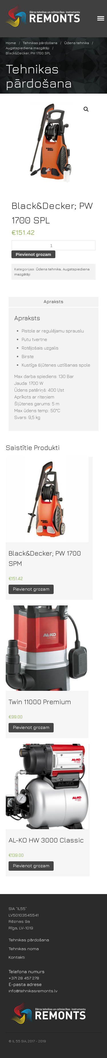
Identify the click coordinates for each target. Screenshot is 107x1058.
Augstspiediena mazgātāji (27, 48)
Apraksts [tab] (53, 301)
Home (11, 43)
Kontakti (17, 957)
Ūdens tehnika (76, 43)
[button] (86, 109)
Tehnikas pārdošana (40, 43)
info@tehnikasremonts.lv (33, 990)
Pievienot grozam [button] (31, 589)
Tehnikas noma (24, 948)
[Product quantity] (53, 245)
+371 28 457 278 (24, 977)
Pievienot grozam (33, 254)
